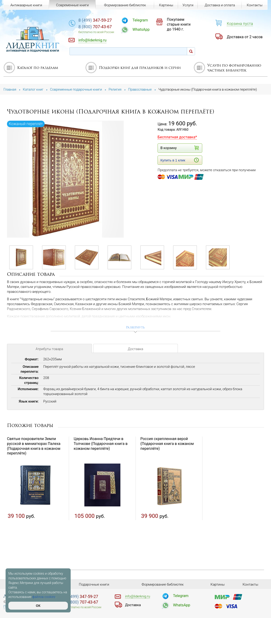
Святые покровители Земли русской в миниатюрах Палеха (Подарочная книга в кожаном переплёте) (33, 446)
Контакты (254, 5)
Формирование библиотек (125, 5)
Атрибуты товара (49, 349)
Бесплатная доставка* (177, 137)
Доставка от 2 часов (245, 37)
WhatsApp (141, 29)
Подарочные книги (94, 584)
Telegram (140, 20)
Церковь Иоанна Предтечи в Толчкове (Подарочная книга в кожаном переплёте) (101, 444)
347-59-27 (95, 20)
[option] (65, 179)
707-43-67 (95, 26)
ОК (38, 606)
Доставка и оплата (220, 5)
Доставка (135, 349)
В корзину (179, 148)
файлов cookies (44, 597)
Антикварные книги (26, 5)
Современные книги (72, 5)
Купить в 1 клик (179, 160)
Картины (166, 5)
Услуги (187, 5)
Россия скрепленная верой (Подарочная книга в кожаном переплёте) (167, 444)
